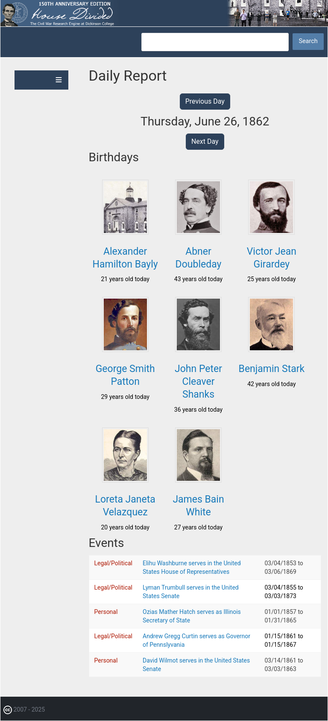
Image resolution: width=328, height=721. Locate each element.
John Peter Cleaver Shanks (198, 381)
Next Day (205, 141)
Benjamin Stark (272, 369)
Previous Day (205, 101)
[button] (125, 232)
